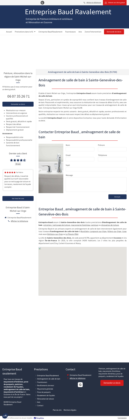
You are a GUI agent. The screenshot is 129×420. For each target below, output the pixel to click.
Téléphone (102, 155)
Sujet (68, 165)
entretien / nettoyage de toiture (56, 225)
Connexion (122, 418)
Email (68, 155)
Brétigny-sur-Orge (55, 234)
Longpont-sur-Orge (98, 231)
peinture (94, 225)
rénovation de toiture (110, 225)
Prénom (101, 145)
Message (69, 175)
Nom (68, 145)
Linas (124, 231)
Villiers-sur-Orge (114, 231)
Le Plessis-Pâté (72, 234)
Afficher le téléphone (93, 3)
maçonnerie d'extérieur (80, 225)
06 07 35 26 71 (18, 96)
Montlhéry (85, 231)
